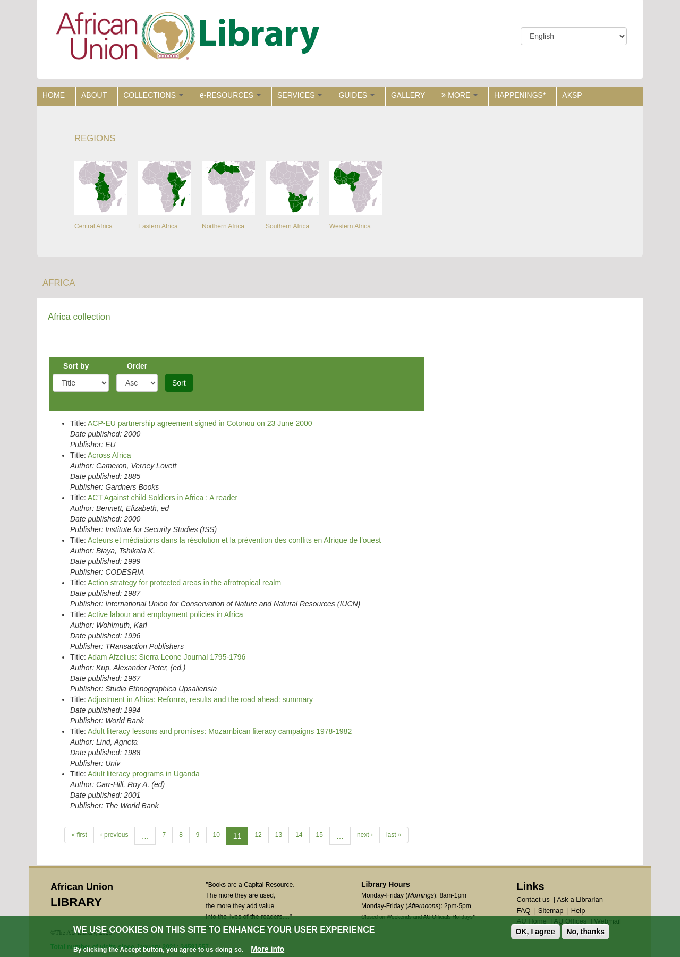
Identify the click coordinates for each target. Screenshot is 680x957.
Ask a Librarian (580, 899)
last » (394, 835)
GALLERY (408, 95)
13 (278, 835)
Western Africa (350, 226)
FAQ (524, 911)
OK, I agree (535, 932)
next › (365, 835)
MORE (459, 95)
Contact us (533, 899)
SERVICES (299, 95)
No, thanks (585, 932)
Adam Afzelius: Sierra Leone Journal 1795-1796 (166, 657)
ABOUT (94, 95)
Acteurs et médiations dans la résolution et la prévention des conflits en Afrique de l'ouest (234, 540)
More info (267, 950)
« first (79, 835)
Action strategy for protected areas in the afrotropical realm (184, 582)
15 (319, 835)
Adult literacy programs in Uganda (144, 774)
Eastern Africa (158, 226)
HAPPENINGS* (520, 95)
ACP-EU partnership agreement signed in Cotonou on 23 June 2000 (200, 423)
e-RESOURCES (230, 95)
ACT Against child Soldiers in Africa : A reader (162, 497)
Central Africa (93, 226)
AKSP (572, 95)
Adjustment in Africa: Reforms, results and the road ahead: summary (200, 699)
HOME (53, 95)
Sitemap (551, 911)
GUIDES (356, 95)
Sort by (76, 366)
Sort (179, 383)
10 (216, 835)
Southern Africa (287, 226)
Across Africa (109, 455)
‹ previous (114, 835)
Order (137, 366)
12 (257, 835)
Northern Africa (223, 226)
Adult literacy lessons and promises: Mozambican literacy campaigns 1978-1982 (220, 731)
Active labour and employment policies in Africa (165, 614)
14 (298, 835)
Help (578, 911)
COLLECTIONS (153, 95)
